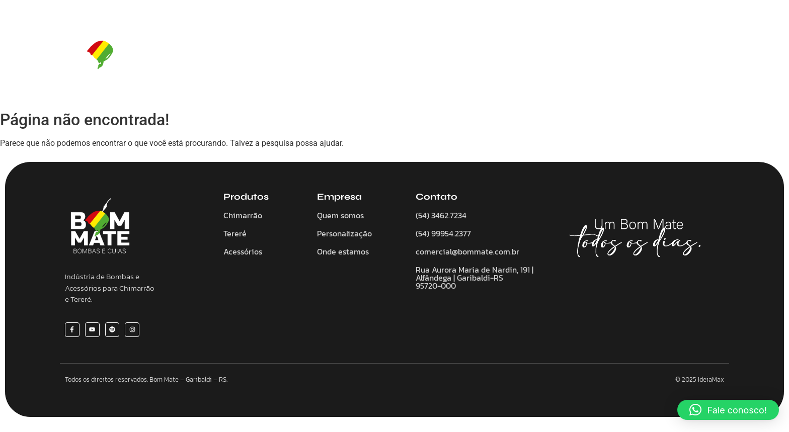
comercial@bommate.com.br (467, 251)
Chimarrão (359, 58)
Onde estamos (343, 251)
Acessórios (455, 58)
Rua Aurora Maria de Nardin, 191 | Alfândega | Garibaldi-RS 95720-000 (474, 278)
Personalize (512, 58)
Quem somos (299, 58)
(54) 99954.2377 (443, 233)
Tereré (407, 58)
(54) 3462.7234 (441, 215)
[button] (728, 410)
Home (248, 58)
